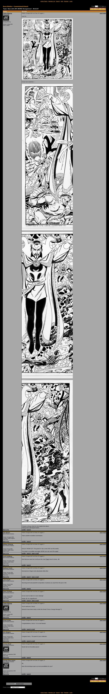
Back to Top (6, 529)
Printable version (20, 683)
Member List (51, 1)
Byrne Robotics (7, 6)
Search (58, 1)
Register (66, 1)
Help (62, 1)
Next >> (104, 6)
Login (70, 1)
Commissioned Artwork (21, 6)
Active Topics (44, 1)
